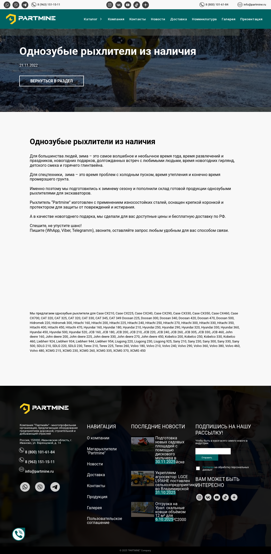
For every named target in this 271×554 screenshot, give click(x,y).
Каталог (93, 19)
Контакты (137, 19)
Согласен (208, 467)
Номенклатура (204, 19)
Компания (116, 19)
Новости (158, 19)
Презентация (251, 19)
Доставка (178, 19)
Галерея (228, 19)
